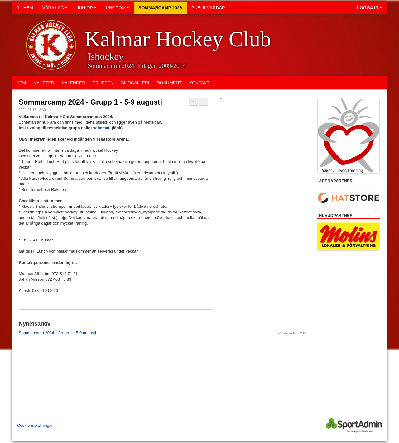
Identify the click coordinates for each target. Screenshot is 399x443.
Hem (25, 7)
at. (109, 128)
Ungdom (117, 7)
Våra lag (54, 7)
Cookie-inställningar (35, 425)
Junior (86, 7)
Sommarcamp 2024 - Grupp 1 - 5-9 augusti (90, 102)
